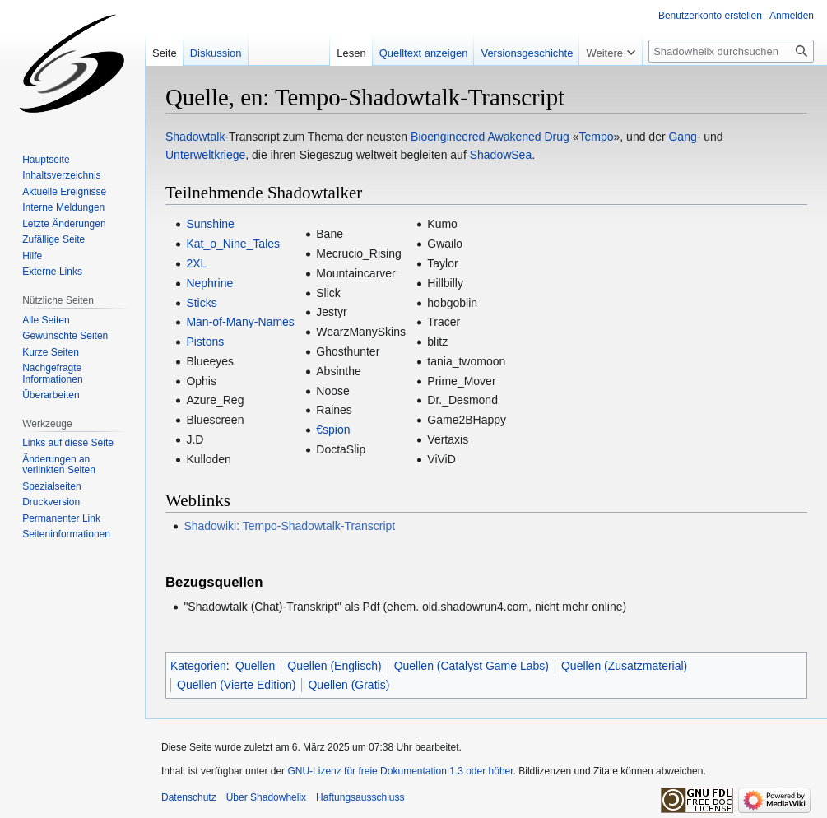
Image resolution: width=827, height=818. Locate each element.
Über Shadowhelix (266, 797)
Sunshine (210, 223)
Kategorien (198, 665)
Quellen (255, 665)
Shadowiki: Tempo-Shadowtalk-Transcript (289, 525)
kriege (229, 154)
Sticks (201, 302)
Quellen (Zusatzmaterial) (624, 665)
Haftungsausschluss (360, 797)
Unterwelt (189, 154)
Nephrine (209, 283)
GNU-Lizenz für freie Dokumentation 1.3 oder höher (400, 771)
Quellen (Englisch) (334, 665)
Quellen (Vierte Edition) (236, 684)
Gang (682, 136)
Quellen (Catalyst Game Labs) (471, 665)
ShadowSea (501, 154)
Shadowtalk (195, 136)
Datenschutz (188, 797)
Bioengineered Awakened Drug (490, 136)
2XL (196, 263)
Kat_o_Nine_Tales (233, 243)
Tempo (596, 136)
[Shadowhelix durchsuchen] (731, 51)
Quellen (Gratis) (348, 684)
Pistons (205, 341)
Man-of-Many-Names (240, 321)
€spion (333, 429)
